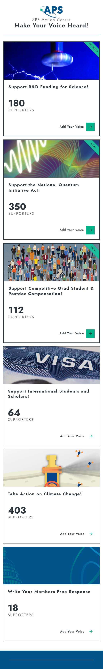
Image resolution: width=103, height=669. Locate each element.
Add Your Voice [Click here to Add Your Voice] (72, 127)
